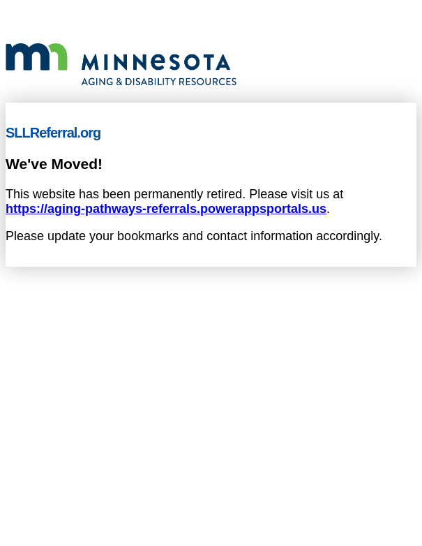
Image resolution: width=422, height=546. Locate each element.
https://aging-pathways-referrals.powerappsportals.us (166, 209)
